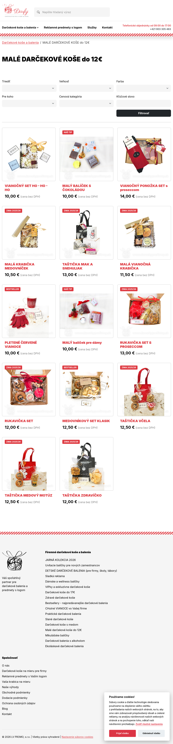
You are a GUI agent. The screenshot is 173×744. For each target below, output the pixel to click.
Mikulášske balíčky (57, 635)
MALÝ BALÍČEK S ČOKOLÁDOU (76, 188)
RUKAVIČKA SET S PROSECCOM (135, 345)
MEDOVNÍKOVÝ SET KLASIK (86, 421)
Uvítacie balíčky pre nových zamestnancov (72, 565)
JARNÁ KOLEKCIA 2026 (60, 560)
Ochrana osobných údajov (18, 703)
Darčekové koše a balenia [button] (19, 27)
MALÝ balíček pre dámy (82, 343)
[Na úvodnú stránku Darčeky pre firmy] (15, 10)
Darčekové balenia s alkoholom (65, 640)
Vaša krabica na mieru (16, 681)
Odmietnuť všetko (151, 733)
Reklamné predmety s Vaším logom (24, 676)
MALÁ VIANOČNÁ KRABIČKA (135, 266)
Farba (120, 81)
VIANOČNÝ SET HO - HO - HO (26, 188)
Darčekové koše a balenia (20, 42)
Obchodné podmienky (16, 692)
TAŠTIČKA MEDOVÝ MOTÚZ (28, 495)
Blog (5, 708)
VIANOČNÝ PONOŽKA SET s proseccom (144, 188)
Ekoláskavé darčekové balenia (64, 646)
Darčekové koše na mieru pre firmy (24, 671)
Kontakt (107, 27)
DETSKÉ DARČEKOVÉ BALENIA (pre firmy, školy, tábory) (81, 570)
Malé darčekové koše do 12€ (63, 630)
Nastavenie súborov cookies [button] (77, 736)
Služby (92, 27)
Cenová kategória (70, 96)
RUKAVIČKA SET (19, 421)
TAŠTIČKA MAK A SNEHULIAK (77, 266)
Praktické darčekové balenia (63, 613)
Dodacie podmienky (14, 698)
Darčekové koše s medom (61, 624)
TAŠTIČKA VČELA (135, 421)
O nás (5, 665)
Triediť (6, 81)
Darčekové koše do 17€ (60, 592)
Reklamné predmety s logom (63, 27)
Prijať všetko (122, 733)
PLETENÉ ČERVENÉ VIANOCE (21, 345)
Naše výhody (10, 687)
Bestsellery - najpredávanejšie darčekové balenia (76, 603)
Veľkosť (64, 81)
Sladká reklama (55, 576)
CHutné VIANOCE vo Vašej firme (66, 608)
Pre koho (7, 96)
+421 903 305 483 (160, 29)
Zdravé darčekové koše (60, 597)
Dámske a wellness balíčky (62, 581)
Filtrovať (143, 113)
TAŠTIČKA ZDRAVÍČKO (82, 495)
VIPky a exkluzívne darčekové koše (67, 587)
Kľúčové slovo (125, 96)
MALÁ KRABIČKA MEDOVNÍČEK (19, 266)
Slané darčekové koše (59, 619)
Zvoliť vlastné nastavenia (149, 724)
